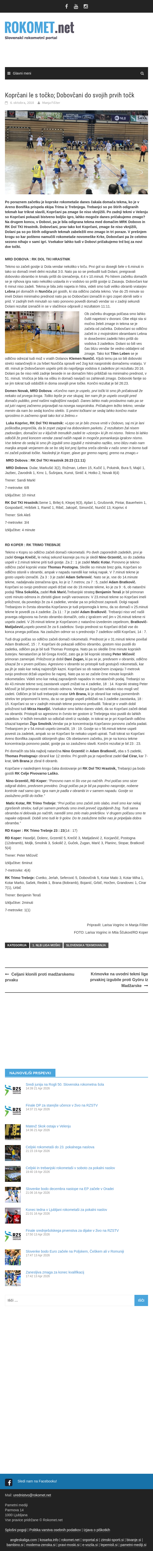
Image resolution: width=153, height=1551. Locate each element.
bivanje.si (134, 1540)
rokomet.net (70, 1540)
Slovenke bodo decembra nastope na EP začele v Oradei (70, 1189)
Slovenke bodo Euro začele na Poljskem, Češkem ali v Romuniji (75, 1251)
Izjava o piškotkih (97, 1530)
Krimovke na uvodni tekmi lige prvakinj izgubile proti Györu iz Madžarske (119, 980)
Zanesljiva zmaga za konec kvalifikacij (55, 1272)
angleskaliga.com (23, 1540)
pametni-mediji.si (133, 1545)
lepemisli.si (109, 1545)
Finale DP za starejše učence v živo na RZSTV (62, 1105)
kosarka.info (49, 1540)
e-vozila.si (90, 1545)
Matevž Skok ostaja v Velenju (48, 1126)
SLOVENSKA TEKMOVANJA (86, 945)
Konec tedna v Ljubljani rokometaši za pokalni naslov (66, 1210)
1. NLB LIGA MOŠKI (46, 945)
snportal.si (90, 1540)
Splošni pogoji (15, 1530)
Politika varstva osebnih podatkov (55, 1530)
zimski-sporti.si (112, 1540)
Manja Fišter (51, 102)
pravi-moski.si (69, 1545)
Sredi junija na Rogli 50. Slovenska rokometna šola (65, 1084)
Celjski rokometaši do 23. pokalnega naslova (60, 1147)
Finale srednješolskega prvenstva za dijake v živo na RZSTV (72, 1231)
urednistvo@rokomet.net (32, 1495)
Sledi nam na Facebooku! (38, 1481)
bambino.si (15, 1545)
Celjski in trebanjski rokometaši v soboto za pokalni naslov (70, 1168)
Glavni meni (22, 73)
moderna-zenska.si (40, 1545)
